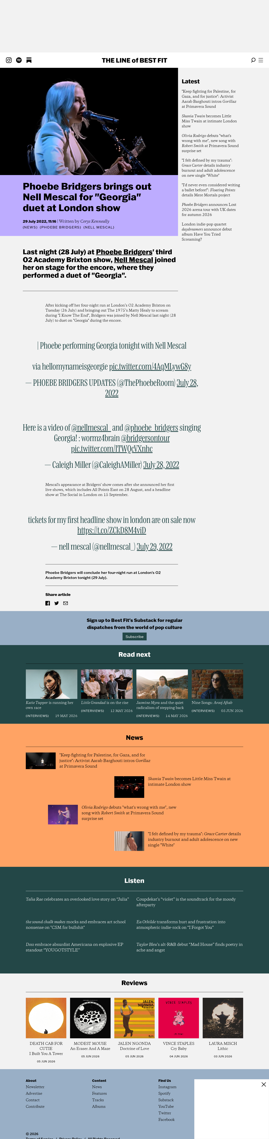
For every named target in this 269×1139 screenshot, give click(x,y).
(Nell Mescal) (99, 227)
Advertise (34, 1093)
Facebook (166, 1119)
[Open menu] (261, 60)
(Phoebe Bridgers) (60, 227)
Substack (166, 1100)
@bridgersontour (145, 438)
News (30, 227)
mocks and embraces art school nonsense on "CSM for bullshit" (76, 925)
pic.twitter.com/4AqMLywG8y (150, 367)
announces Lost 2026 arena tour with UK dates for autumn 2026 (209, 209)
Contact (33, 1100)
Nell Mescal (133, 259)
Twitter (164, 1113)
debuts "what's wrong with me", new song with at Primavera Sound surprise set (210, 143)
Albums (99, 1106)
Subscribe (135, 636)
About (31, 1080)
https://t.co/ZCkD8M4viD (111, 530)
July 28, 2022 (161, 465)
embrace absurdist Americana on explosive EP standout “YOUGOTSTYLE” (74, 947)
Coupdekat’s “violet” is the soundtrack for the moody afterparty (186, 902)
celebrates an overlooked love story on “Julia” (77, 899)
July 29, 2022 (154, 547)
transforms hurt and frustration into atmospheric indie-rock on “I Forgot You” (180, 925)
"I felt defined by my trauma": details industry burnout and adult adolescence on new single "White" (208, 168)
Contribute (35, 1106)
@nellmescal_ (91, 428)
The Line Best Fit (134, 60)
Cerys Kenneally (94, 221)
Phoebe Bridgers (124, 251)
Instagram (167, 1087)
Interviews (37, 716)
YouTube (166, 1106)
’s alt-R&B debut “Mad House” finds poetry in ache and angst (189, 947)
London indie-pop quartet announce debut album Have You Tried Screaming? (207, 232)
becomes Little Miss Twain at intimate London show (209, 121)
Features (99, 1093)
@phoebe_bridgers (151, 428)
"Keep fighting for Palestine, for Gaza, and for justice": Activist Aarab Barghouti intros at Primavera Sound (209, 99)
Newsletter (35, 1087)
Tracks (98, 1100)
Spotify (164, 1093)
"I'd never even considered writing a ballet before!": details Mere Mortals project (211, 190)
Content (99, 1080)
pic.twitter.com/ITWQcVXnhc (112, 449)
